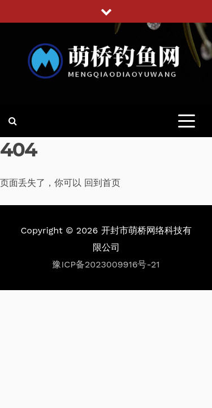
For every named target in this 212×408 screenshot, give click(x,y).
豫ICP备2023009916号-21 (105, 264)
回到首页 (102, 182)
